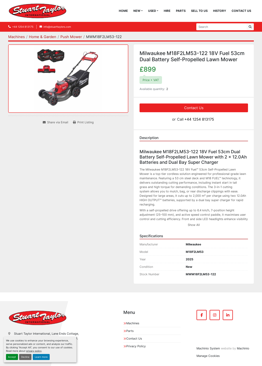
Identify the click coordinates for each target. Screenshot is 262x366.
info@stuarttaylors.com (57, 26)
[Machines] (16, 37)
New (136, 11)
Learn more (41, 357)
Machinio (243, 348)
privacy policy (33, 351)
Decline (25, 357)
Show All (194, 225)
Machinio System (208, 348)
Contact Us (241, 11)
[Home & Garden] (42, 37)
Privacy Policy (136, 346)
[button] (138, 11)
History (219, 11)
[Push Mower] (71, 37)
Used (152, 11)
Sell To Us (199, 11)
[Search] (221, 26)
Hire (167, 11)
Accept (12, 357)
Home (123, 11)
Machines (132, 323)
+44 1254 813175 (22, 26)
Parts (181, 11)
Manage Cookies (208, 356)
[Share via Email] (55, 122)
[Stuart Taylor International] (37, 318)
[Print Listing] (83, 122)
